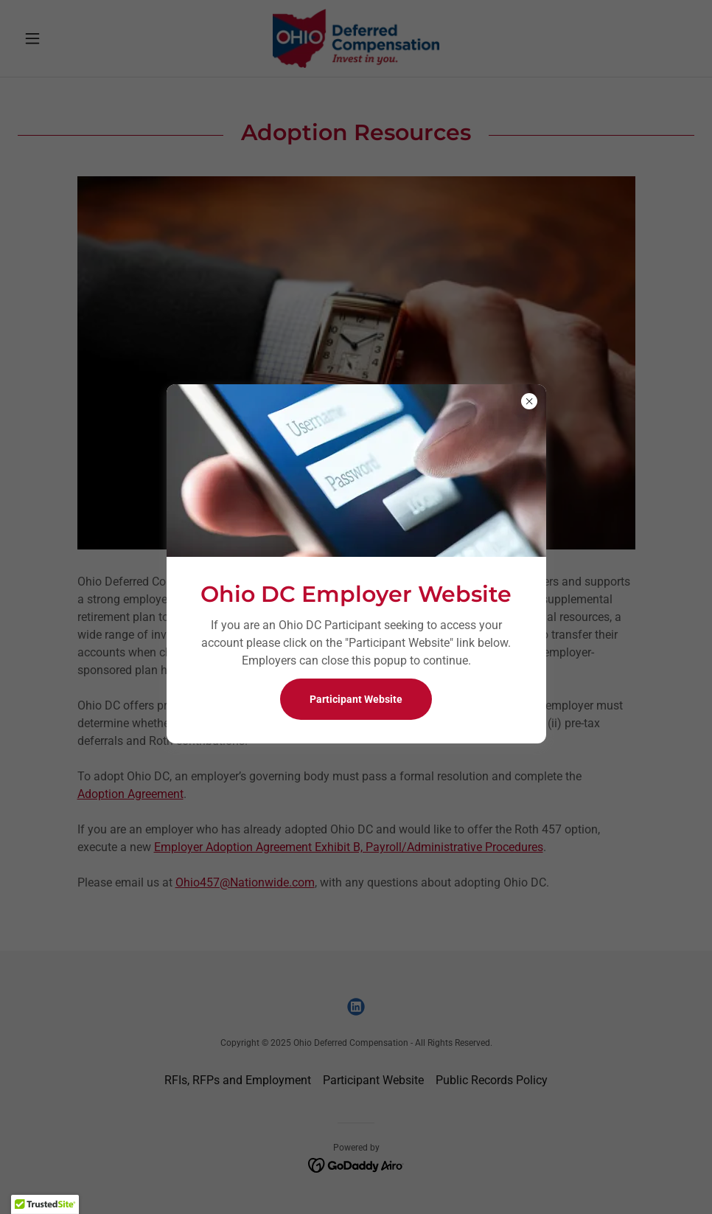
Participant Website (356, 699)
